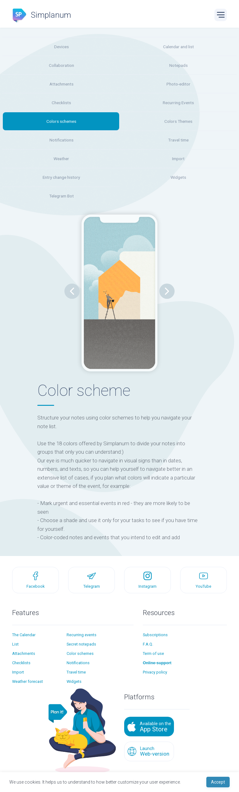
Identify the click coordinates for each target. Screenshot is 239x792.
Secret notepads (81, 644)
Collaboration (61, 65)
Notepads (178, 65)
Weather (61, 158)
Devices (61, 46)
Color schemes (80, 653)
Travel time (178, 139)
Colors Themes (178, 121)
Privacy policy (155, 672)
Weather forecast (27, 681)
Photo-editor (178, 83)
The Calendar (23, 634)
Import (178, 158)
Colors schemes (61, 121)
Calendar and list (178, 46)
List (15, 644)
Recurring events (81, 634)
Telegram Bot (61, 195)
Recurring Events (178, 102)
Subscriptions (155, 634)
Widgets (178, 177)
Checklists (61, 102)
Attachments (61, 83)
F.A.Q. (148, 644)
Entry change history (61, 177)
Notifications (61, 139)
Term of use (153, 653)
